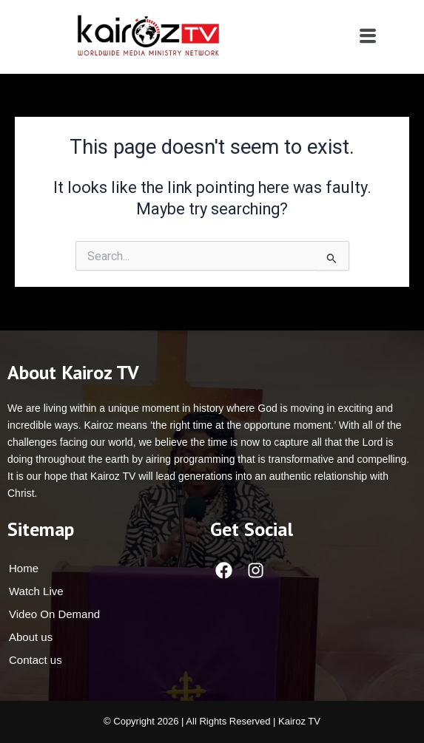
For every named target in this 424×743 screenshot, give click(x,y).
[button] (367, 36)
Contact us (35, 660)
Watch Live (36, 591)
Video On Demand (54, 614)
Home (23, 568)
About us (31, 637)
